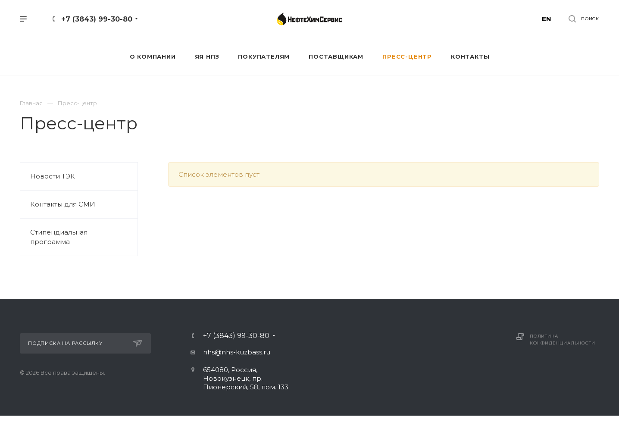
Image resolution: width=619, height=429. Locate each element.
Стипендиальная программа (59, 237)
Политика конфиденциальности (562, 339)
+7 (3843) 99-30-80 (96, 19)
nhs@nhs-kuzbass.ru (236, 352)
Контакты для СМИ (62, 204)
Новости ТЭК (52, 176)
